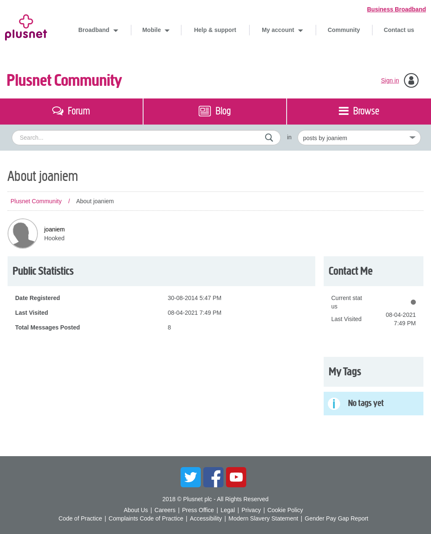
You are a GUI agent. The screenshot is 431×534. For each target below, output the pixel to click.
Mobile (152, 30)
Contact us (399, 30)
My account (279, 30)
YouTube (236, 477)
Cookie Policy (285, 510)
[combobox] (146, 137)
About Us (136, 510)
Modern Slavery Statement (263, 518)
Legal (228, 510)
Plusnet (26, 26)
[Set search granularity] (359, 137)
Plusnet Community (64, 80)
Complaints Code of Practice (146, 518)
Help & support (215, 30)
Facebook (213, 477)
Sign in (390, 80)
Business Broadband (396, 9)
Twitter (191, 477)
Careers (165, 510)
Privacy (251, 510)
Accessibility (206, 518)
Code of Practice (80, 518)
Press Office (198, 510)
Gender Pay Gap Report (336, 518)
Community (343, 30)
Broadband (94, 30)
